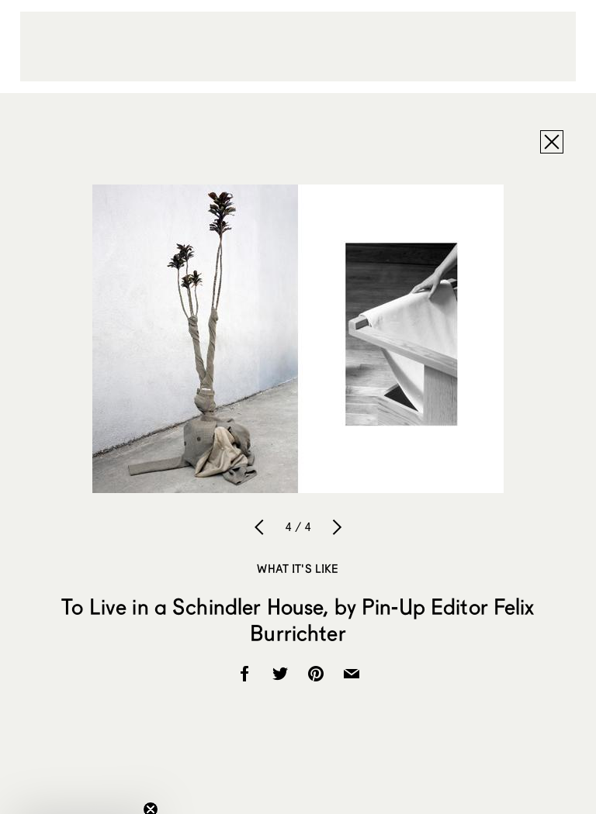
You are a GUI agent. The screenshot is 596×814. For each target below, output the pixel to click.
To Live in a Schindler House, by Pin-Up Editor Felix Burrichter (297, 619)
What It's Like (297, 568)
